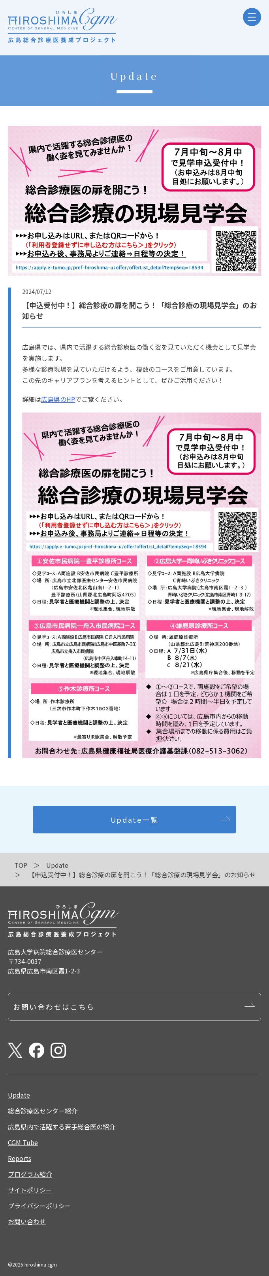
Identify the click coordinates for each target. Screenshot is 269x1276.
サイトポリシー (30, 1190)
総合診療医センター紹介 (42, 1110)
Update (57, 865)
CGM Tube (23, 1142)
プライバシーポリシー (39, 1205)
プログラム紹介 (30, 1174)
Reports (19, 1158)
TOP (20, 865)
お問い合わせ (27, 1221)
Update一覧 (135, 819)
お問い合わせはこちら (54, 1006)
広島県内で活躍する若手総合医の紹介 (61, 1126)
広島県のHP (58, 399)
